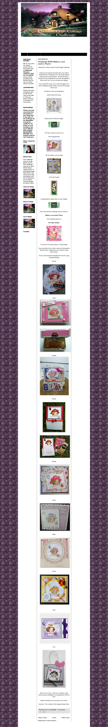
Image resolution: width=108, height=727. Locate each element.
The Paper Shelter (53, 222)
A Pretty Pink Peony (55, 95)
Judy (54, 610)
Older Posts (66, 717)
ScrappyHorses (55, 136)
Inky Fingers (55, 177)
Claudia (54, 355)
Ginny (54, 500)
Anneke (54, 261)
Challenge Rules (34, 54)
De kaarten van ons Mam (55, 155)
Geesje (54, 461)
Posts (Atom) (51, 720)
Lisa (54, 647)
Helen (54, 534)
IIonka (54, 571)
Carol (54, 298)
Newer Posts (42, 717)
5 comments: (61, 709)
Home (24, 54)
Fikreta (54, 399)
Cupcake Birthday (54, 257)
